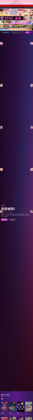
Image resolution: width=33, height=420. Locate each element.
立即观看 (4, 219)
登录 (27, 32)
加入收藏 (12, 219)
